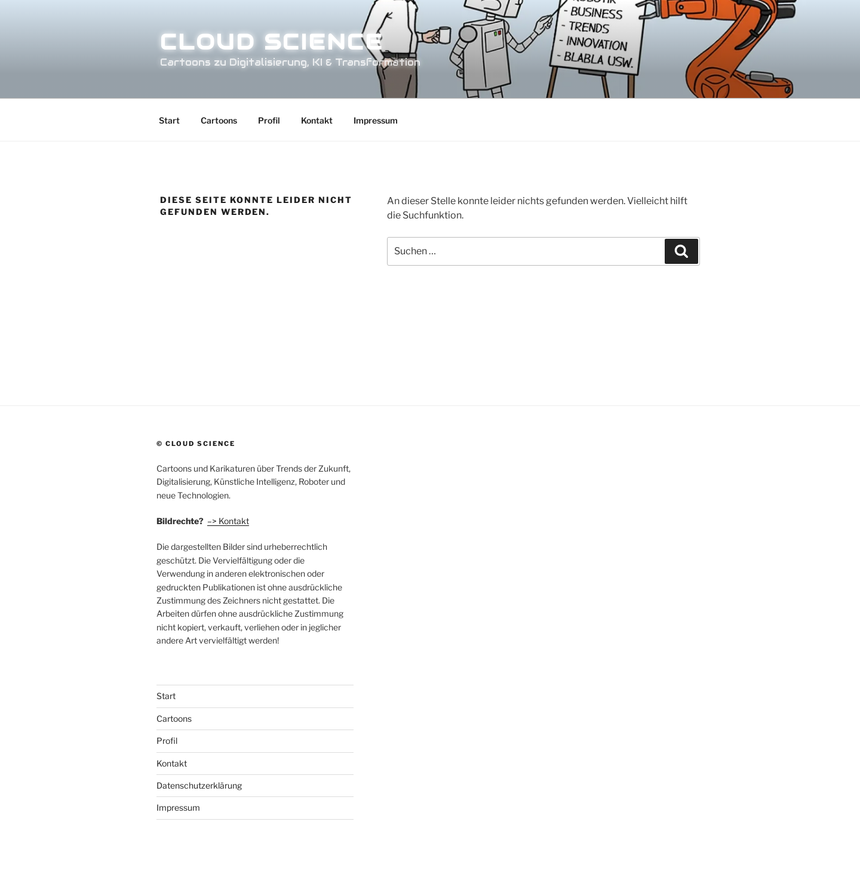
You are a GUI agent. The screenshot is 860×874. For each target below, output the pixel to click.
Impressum (376, 120)
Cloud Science (271, 42)
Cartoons (219, 120)
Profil (269, 120)
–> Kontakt (228, 521)
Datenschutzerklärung (199, 785)
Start (169, 120)
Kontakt (317, 120)
